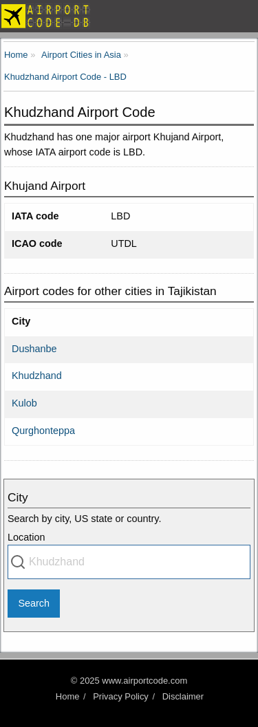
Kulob (24, 403)
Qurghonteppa (43, 430)
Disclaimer (183, 696)
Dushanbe (34, 348)
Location (26, 537)
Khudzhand (37, 375)
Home (68, 696)
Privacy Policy (121, 696)
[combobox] (129, 562)
